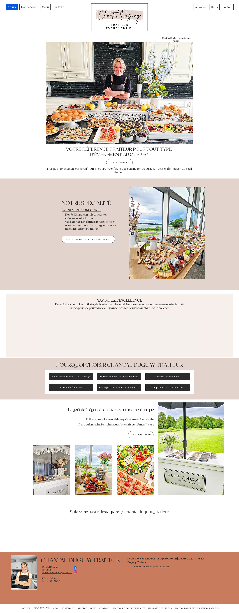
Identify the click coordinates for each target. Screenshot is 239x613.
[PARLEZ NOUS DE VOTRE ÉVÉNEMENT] (88, 239)
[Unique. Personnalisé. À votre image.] (71, 376)
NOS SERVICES (42, 608)
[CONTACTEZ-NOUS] (119, 162)
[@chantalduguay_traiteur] (145, 511)
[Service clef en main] (71, 387)
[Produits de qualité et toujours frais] (119, 376)
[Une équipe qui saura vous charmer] (119, 387)
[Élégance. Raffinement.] (167, 376)
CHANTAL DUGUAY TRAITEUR (80, 560)
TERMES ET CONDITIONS (160, 608)
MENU (55, 608)
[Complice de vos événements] (167, 387)
